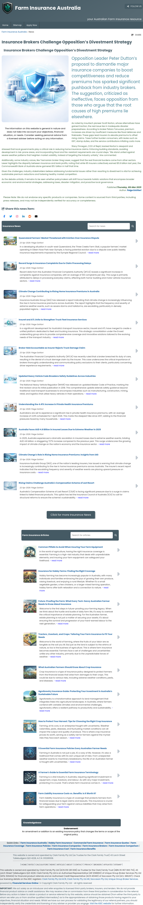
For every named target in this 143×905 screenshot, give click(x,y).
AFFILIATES (107, 864)
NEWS (52, 864)
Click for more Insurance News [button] (71, 515)
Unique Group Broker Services (123, 879)
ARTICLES (61, 864)
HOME (24, 864)
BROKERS (98, 864)
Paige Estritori (134, 190)
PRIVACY (88, 864)
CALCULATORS (41, 864)
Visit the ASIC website (100, 903)
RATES (31, 864)
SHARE (136, 34)
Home (5, 25)
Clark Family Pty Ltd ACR (54, 879)
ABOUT (69, 864)
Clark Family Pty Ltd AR (78, 879)
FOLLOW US (134, 6)
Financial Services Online (25, 883)
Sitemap (17, 25)
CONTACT (78, 864)
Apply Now (31, 25)
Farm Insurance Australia (14, 31)
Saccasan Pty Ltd (99, 879)
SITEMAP (117, 864)
